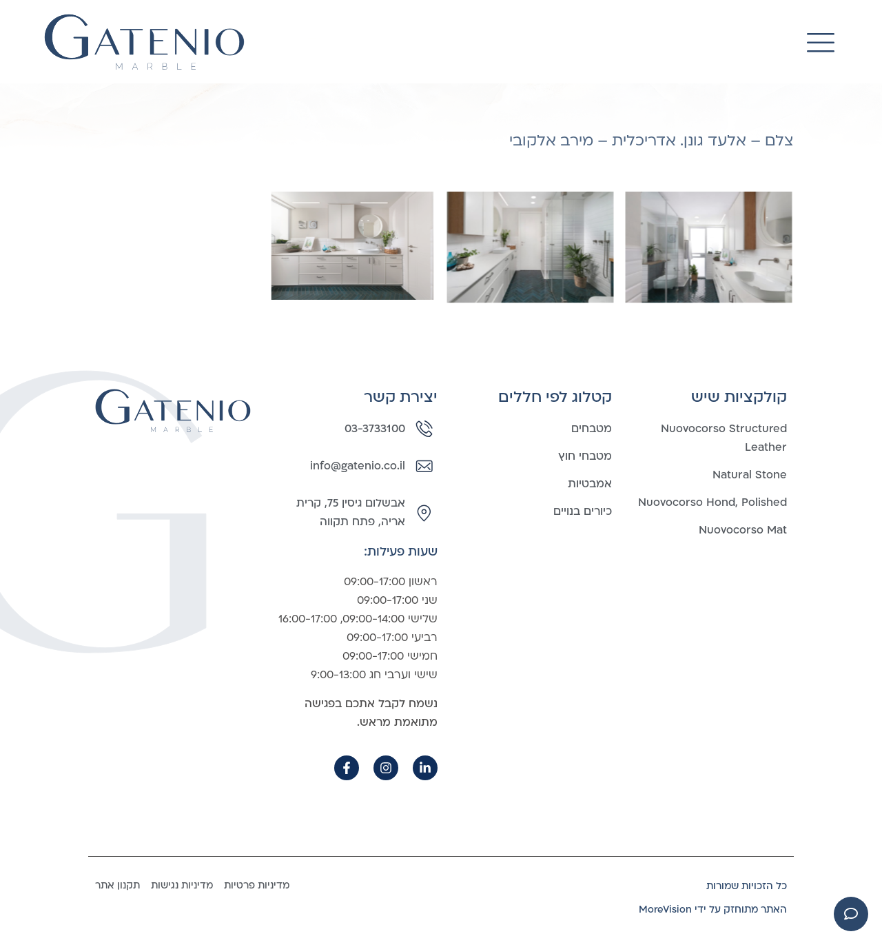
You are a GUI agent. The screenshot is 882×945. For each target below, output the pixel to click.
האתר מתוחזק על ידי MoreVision (713, 909)
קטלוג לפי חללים (555, 397)
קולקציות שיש (739, 397)
